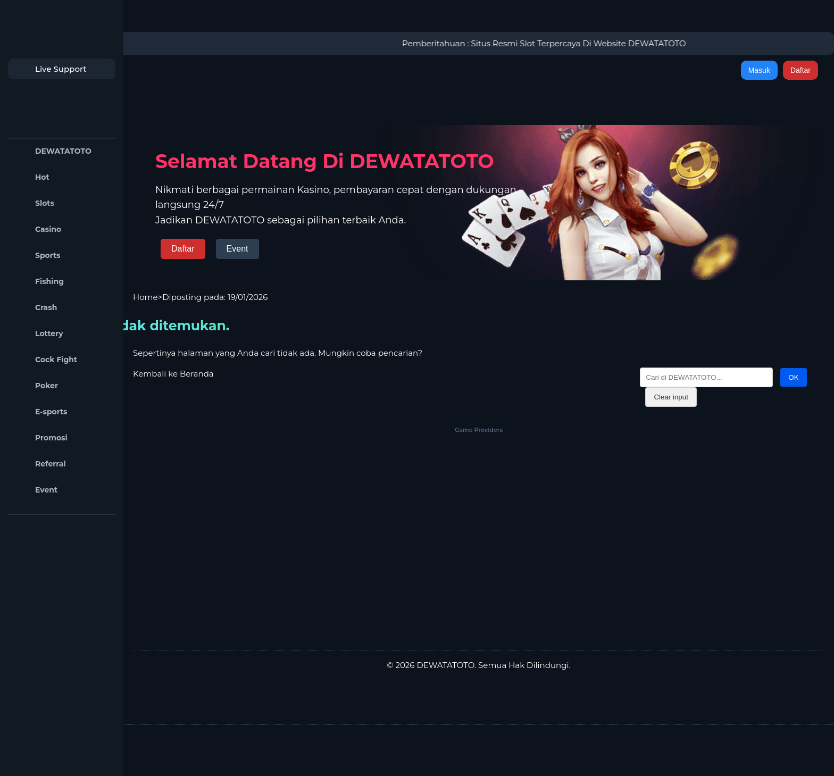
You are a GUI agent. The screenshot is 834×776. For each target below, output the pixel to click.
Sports (37, 255)
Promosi (40, 438)
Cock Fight (45, 360)
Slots (33, 203)
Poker (35, 386)
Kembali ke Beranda (173, 374)
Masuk (759, 70)
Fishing (38, 281)
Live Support (50, 69)
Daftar (800, 70)
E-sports (40, 412)
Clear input (671, 397)
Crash (35, 307)
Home (145, 297)
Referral (39, 464)
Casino (37, 229)
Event (35, 490)
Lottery (38, 333)
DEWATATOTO (52, 151)
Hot (31, 177)
